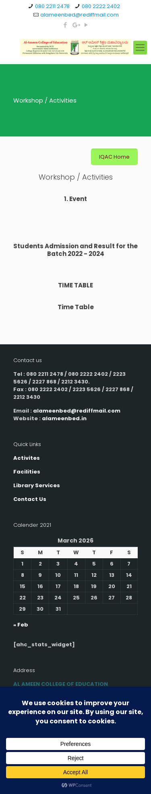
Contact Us (29, 499)
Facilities (26, 472)
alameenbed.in (64, 418)
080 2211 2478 (52, 6)
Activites (26, 458)
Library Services (36, 485)
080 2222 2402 (101, 6)
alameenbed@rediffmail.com (79, 15)
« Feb (20, 624)
